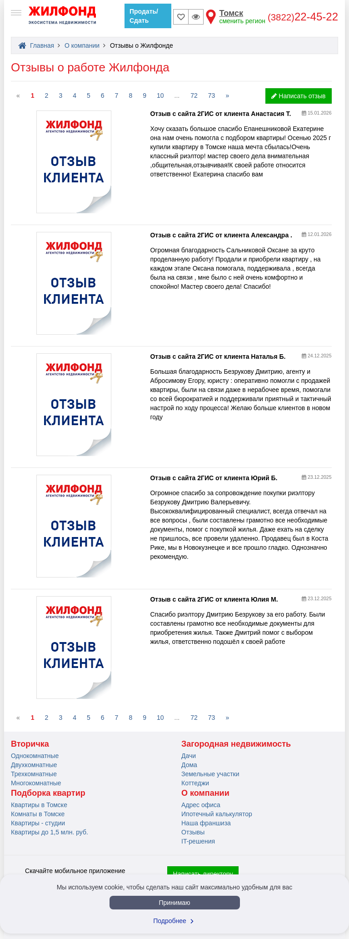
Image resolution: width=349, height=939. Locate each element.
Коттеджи (195, 783)
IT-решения (198, 841)
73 (211, 95)
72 (194, 95)
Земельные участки (210, 774)
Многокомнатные (36, 783)
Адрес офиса (200, 804)
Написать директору (203, 874)
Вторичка (30, 743)
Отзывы (192, 832)
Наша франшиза (206, 823)
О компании (205, 793)
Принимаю (174, 902)
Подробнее (174, 920)
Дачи (188, 755)
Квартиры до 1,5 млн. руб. (49, 832)
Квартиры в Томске (39, 804)
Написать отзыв (298, 96)
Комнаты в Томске (38, 814)
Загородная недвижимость (236, 743)
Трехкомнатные (34, 774)
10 (160, 95)
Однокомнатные (35, 755)
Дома (189, 764)
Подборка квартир (48, 793)
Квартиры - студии (38, 823)
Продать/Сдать (144, 16)
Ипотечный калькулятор (216, 814)
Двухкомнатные (34, 764)
